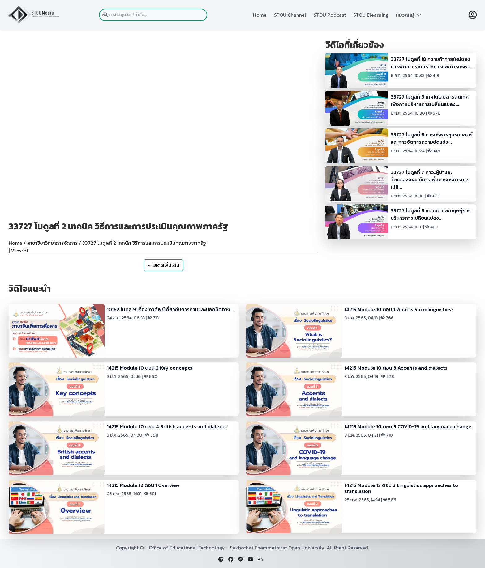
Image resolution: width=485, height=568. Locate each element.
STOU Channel (290, 15)
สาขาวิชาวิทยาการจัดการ (52, 243)
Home (260, 15)
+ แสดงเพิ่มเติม (163, 265)
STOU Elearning (370, 15)
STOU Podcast (330, 15)
